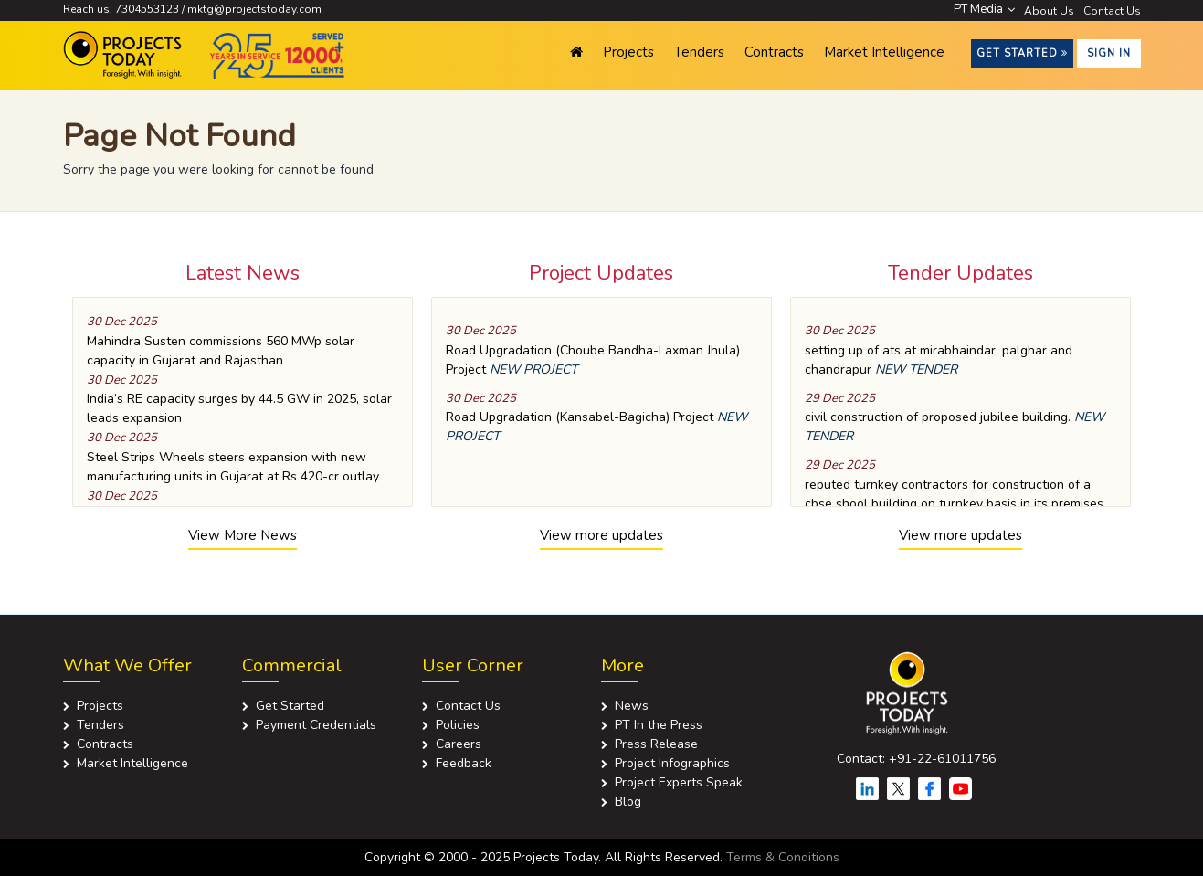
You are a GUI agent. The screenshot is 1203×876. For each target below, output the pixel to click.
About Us (1049, 11)
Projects (628, 52)
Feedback (463, 763)
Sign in (1109, 53)
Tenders (699, 52)
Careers (458, 744)
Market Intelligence (884, 52)
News (632, 705)
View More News (242, 535)
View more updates (601, 535)
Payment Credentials (316, 725)
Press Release (656, 744)
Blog (628, 801)
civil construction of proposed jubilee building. (938, 417)
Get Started (1022, 53)
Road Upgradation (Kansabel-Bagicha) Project (579, 417)
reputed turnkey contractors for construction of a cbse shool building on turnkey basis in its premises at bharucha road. (954, 504)
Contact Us (1112, 11)
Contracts (774, 52)
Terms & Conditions (782, 857)
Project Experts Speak (679, 782)
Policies (458, 725)
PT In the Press (658, 725)
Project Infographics (672, 763)
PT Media (984, 9)
